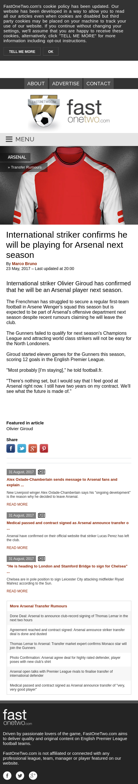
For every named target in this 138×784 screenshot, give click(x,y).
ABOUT (36, 83)
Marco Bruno (24, 263)
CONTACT (98, 83)
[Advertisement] (69, 406)
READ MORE (17, 504)
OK (50, 52)
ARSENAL (17, 157)
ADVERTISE (65, 83)
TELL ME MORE (22, 52)
